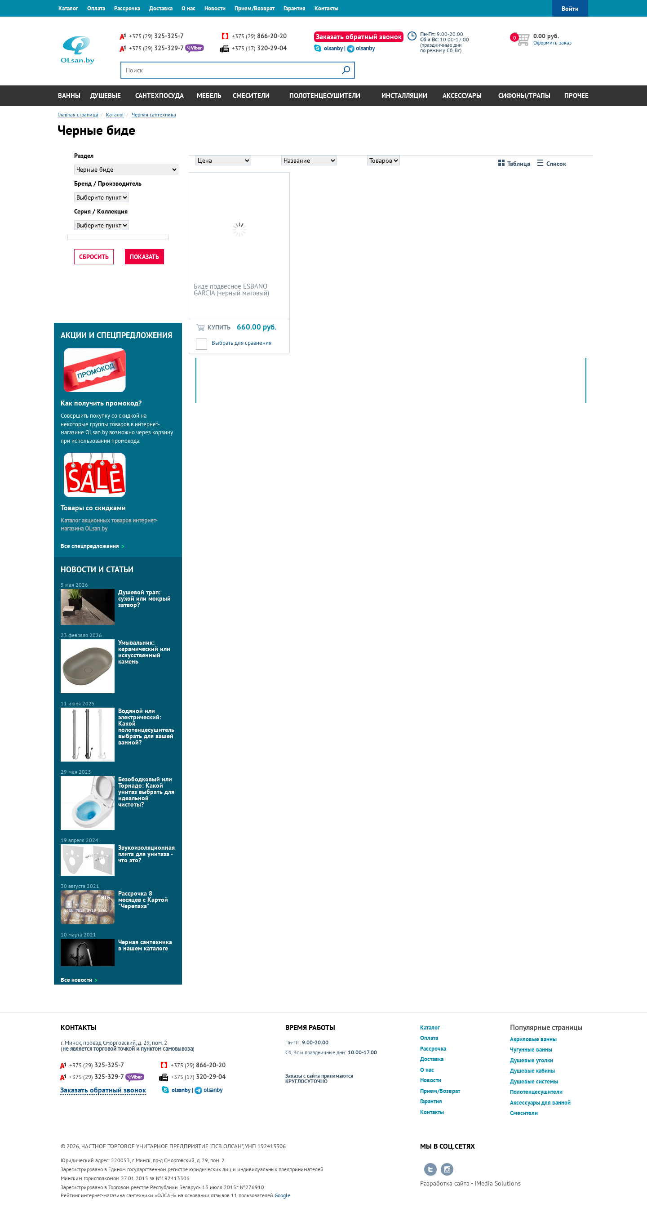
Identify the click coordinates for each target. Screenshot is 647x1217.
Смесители (251, 95)
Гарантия (295, 8)
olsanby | (335, 48)
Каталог (68, 8)
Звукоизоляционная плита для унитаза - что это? (118, 860)
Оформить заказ (552, 42)
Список (551, 164)
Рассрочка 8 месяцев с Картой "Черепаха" (114, 907)
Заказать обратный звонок (359, 36)
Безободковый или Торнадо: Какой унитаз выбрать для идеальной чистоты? (117, 803)
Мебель (209, 95)
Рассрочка (127, 8)
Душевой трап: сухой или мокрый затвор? (116, 607)
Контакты (326, 8)
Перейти (430, 1170)
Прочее (576, 95)
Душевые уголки (531, 1060)
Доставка (161, 8)
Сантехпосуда (159, 95)
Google (282, 1195)
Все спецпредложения (90, 546)
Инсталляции (404, 95)
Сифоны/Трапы (524, 95)
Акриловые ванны (533, 1039)
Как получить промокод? (101, 402)
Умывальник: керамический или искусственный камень (115, 666)
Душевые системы (534, 1081)
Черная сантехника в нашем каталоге (116, 952)
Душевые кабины (532, 1070)
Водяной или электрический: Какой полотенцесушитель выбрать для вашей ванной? (117, 735)
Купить (212, 327)
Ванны (69, 95)
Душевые (105, 95)
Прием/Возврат (255, 8)
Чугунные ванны (531, 1049)
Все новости (76, 980)
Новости (215, 8)
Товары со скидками (93, 507)
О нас (188, 8)
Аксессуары (462, 95)
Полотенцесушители (324, 95)
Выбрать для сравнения (241, 343)
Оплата (96, 8)
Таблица (514, 164)
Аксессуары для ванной (540, 1102)
